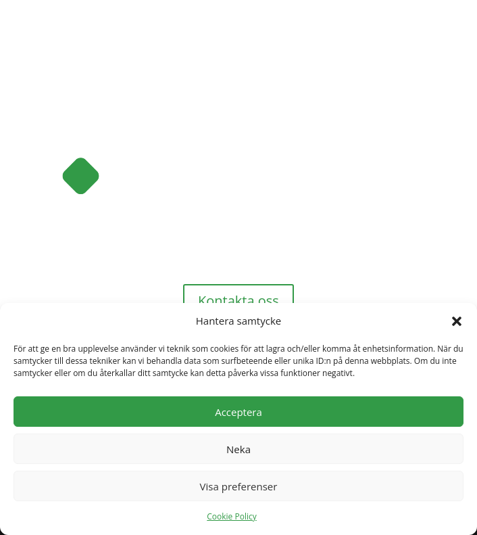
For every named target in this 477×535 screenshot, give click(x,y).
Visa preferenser (239, 486)
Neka (238, 449)
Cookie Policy (231, 516)
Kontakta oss (238, 301)
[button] (456, 321)
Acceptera (238, 412)
